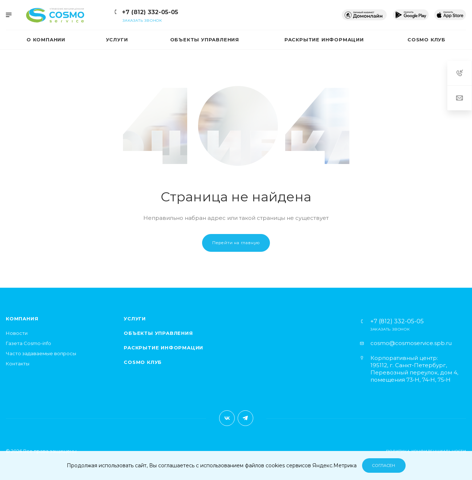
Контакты (17, 363)
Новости (17, 333)
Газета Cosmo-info (28, 343)
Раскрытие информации (163, 347)
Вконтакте (227, 418)
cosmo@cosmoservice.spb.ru (411, 343)
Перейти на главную (236, 242)
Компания (22, 318)
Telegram (245, 418)
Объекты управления (158, 333)
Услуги (135, 318)
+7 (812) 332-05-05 (150, 12)
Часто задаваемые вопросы (41, 353)
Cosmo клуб (143, 362)
